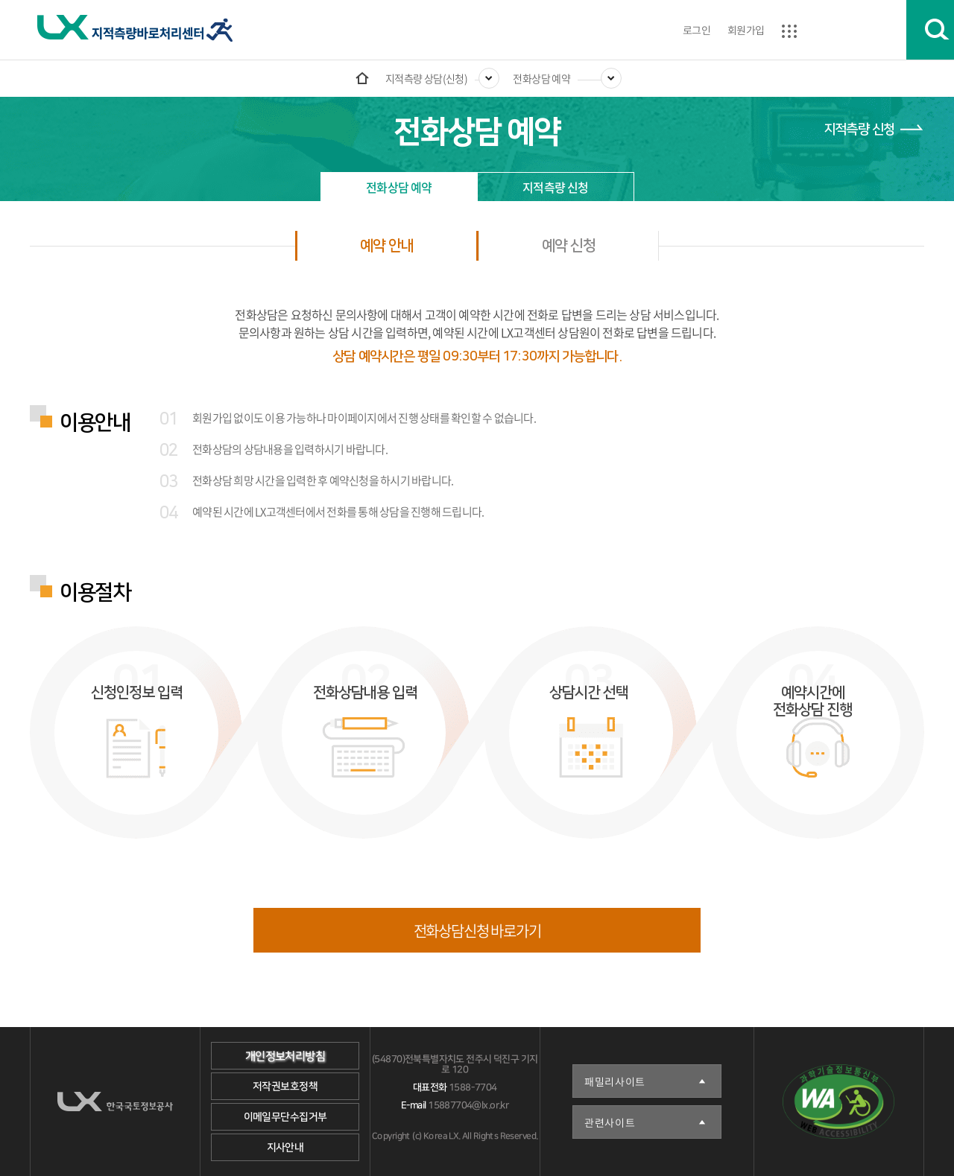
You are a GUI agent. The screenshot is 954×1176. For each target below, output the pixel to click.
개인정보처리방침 (285, 1056)
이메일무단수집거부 (285, 1117)
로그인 (696, 29)
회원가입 (746, 29)
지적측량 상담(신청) (426, 78)
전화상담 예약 (541, 78)
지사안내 (285, 1148)
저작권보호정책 (285, 1087)
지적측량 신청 (859, 129)
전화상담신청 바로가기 (477, 930)
